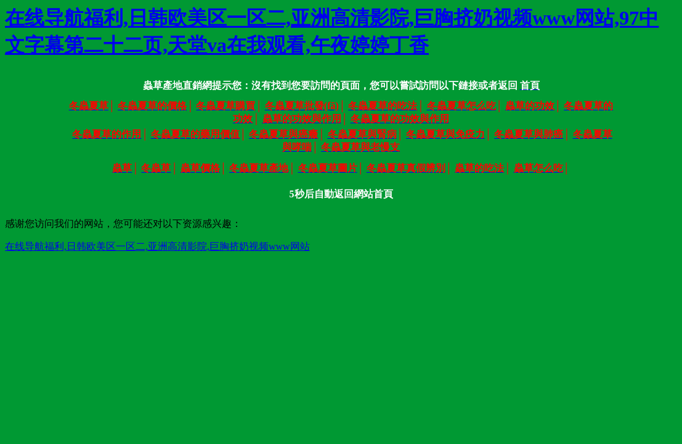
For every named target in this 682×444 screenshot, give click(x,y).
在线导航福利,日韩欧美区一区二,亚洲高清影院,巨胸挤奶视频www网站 (157, 246)
